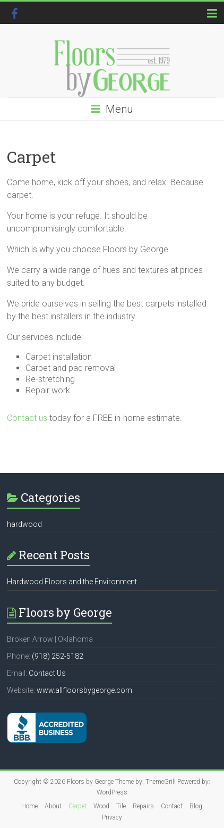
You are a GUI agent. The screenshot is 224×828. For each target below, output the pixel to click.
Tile (121, 806)
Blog (195, 806)
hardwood (24, 524)
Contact (172, 806)
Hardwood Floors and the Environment (72, 581)
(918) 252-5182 (57, 656)
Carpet (77, 806)
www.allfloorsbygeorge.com (84, 690)
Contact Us (47, 673)
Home (29, 806)
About (53, 806)
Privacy (112, 817)
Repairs (143, 806)
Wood (101, 806)
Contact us (27, 418)
